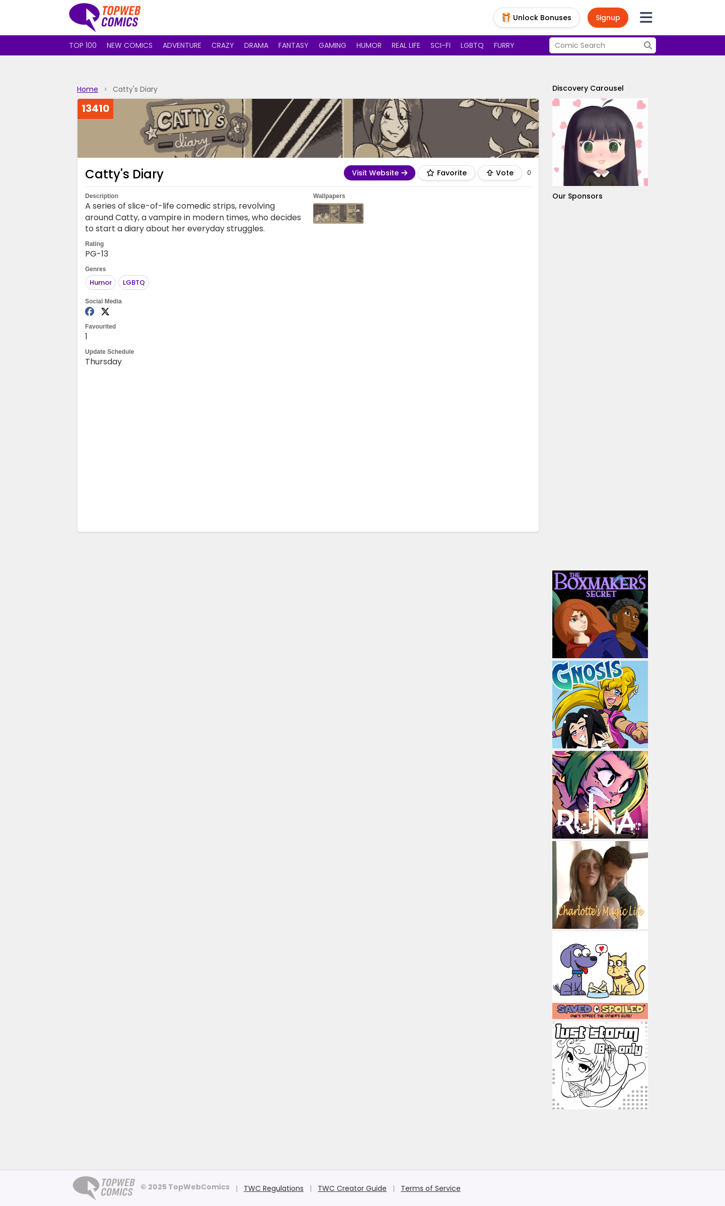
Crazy (222, 45)
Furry (504, 45)
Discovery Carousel (588, 88)
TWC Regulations (274, 1188)
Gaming (332, 45)
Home (87, 89)
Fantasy (293, 45)
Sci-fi (440, 45)
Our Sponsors (577, 196)
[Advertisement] (308, 448)
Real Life (406, 45)
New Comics (130, 45)
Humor (369, 45)
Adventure (182, 45)
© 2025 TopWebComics (185, 1187)
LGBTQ (472, 45)
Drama (256, 45)
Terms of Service (431, 1188)
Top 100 (83, 45)
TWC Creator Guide (352, 1188)
